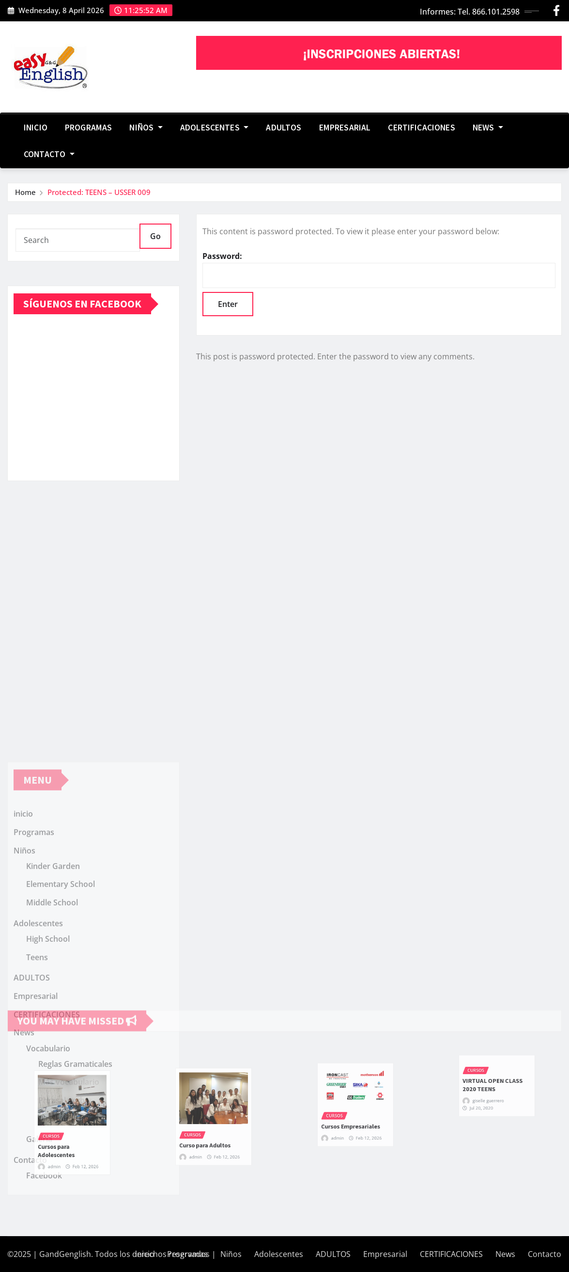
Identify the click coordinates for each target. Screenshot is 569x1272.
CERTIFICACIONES (421, 127)
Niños (145, 127)
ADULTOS (283, 127)
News (488, 127)
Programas (88, 127)
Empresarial (345, 127)
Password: (378, 269)
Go (155, 236)
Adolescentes (214, 127)
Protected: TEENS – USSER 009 (99, 192)
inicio (35, 127)
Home (25, 192)
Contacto (49, 154)
